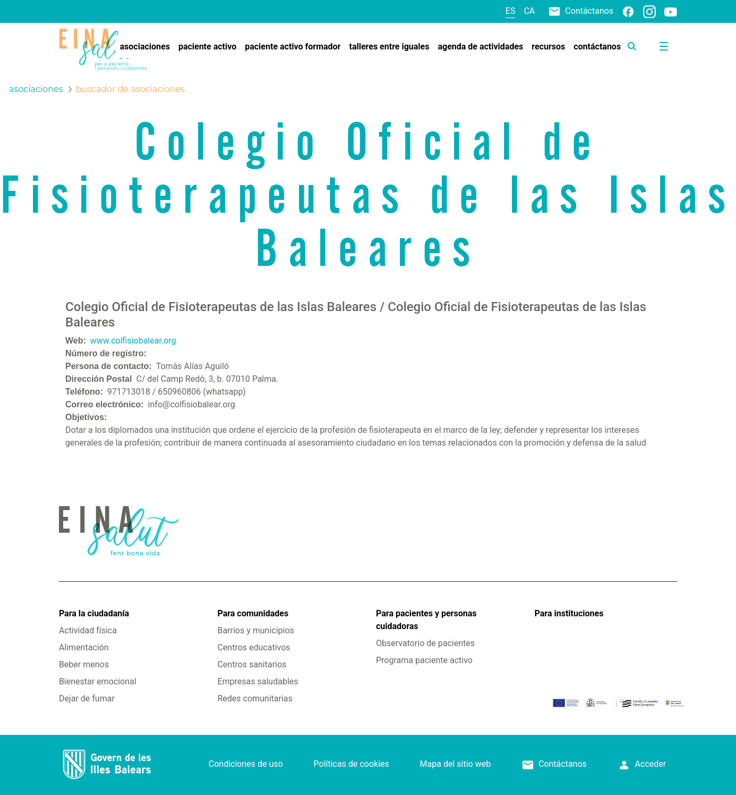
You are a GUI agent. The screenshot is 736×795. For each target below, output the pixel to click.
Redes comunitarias (254, 698)
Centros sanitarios (251, 664)
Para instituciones (569, 613)
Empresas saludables (257, 681)
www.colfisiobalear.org (133, 341)
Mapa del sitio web (455, 764)
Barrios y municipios (255, 630)
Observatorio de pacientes (425, 643)
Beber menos (84, 664)
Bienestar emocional (97, 681)
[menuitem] (145, 46)
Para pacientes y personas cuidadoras (426, 619)
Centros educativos (253, 647)
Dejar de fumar (87, 698)
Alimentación (84, 647)
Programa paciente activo (424, 660)
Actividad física (88, 630)
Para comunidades (252, 613)
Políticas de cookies (351, 764)
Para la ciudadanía (94, 613)
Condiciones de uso (246, 764)
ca (529, 11)
